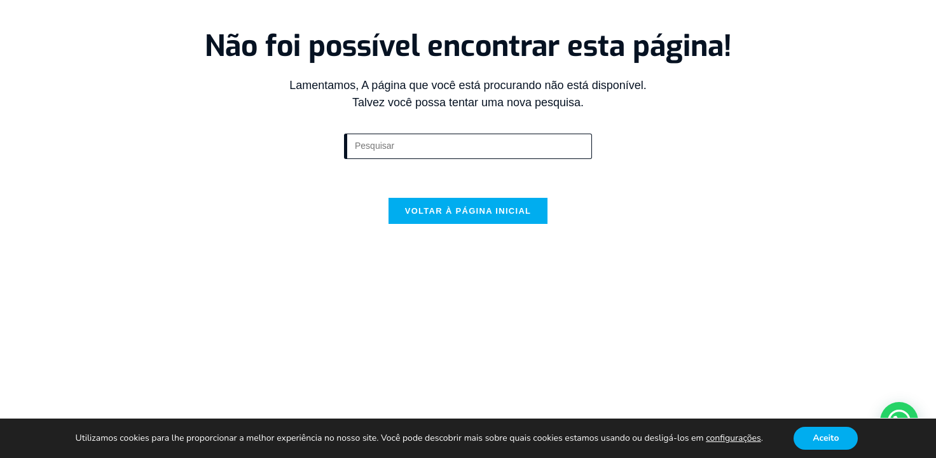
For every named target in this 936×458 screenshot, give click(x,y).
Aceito (826, 438)
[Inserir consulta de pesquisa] (468, 146)
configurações (733, 438)
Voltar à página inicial (468, 211)
